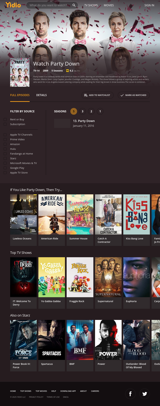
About (83, 391)
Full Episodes (20, 95)
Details (41, 95)
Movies (109, 5)
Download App (68, 391)
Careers (95, 391)
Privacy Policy (36, 397)
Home (13, 391)
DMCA (65, 397)
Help (53, 391)
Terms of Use (53, 397)
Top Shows (25, 391)
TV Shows (91, 5)
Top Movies (41, 391)
